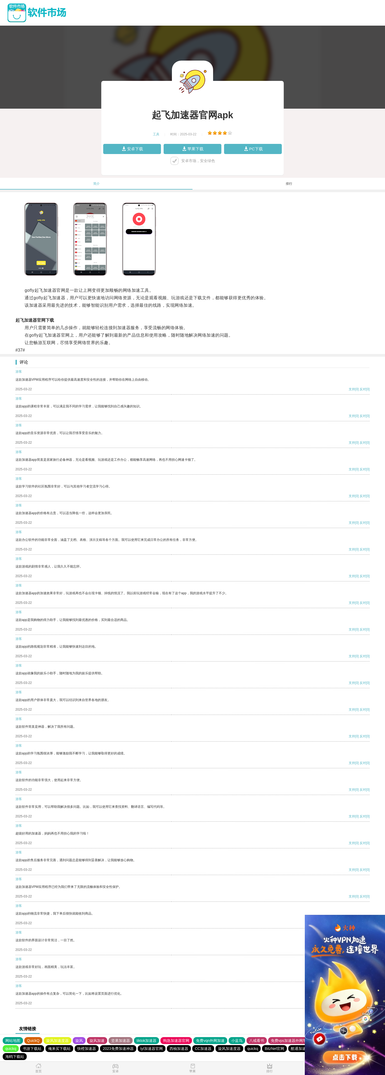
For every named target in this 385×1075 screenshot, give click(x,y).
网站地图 (12, 1040)
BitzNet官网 (274, 1048)
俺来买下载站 (59, 1048)
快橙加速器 (86, 1048)
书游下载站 (32, 1048)
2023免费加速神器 (118, 1048)
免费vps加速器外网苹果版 (292, 1040)
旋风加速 (97, 1040)
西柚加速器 (179, 1048)
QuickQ (33, 1040)
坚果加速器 (120, 1040)
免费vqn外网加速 (210, 1040)
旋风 (79, 1040)
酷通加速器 (300, 1048)
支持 (352, 389)
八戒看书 (256, 1040)
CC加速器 (203, 1048)
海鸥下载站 (14, 1056)
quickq (10, 1048)
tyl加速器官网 (151, 1048)
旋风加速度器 (57, 1040)
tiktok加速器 (147, 1040)
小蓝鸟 (236, 1040)
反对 (363, 389)
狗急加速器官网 (176, 1040)
